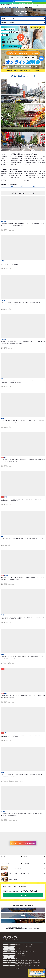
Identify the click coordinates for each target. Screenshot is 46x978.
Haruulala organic (36, 962)
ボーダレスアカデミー (19, 960)
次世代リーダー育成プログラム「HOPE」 (32, 960)
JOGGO (20, 962)
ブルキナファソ (23, 966)
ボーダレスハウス (18, 951)
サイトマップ (3, 859)
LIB (23, 962)
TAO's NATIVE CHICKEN (26, 963)
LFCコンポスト (24, 944)
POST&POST (17, 944)
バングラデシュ (18, 965)
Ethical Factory (18, 963)
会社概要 (25, 856)
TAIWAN (23, 921)
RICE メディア (18, 946)
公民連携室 (17, 956)
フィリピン (17, 966)
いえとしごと (22, 955)
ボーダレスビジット (26, 951)
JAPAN (23, 915)
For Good (23, 946)
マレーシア (29, 966)
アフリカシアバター (28, 962)
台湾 (18, 968)
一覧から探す (26, 863)
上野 (34, 186)
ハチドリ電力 (30, 944)
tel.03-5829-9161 (28, 891)
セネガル (33, 966)
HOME (2, 7)
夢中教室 (17, 953)
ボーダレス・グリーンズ (19, 949)
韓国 (16, 968)
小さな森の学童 (22, 953)
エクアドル (34, 965)
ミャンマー (24, 965)
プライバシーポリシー (28, 859)
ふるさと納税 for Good (30, 946)
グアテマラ (29, 965)
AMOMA (17, 962)
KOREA (23, 909)
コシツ (16, 958)
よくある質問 (3, 856)
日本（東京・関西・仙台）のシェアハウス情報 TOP (14, 7)
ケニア (37, 966)
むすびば (32, 951)
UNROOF (17, 955)
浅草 (12, 186)
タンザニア (39, 965)
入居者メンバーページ (5, 863)
